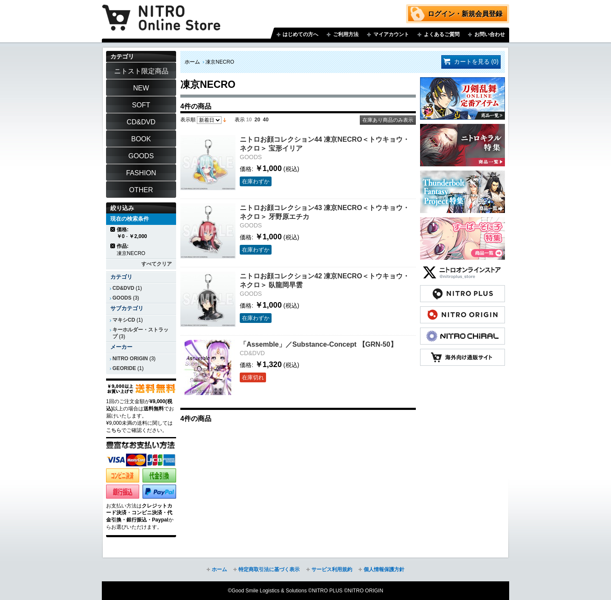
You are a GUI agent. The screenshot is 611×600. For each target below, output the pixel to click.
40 (266, 120)
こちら (113, 430)
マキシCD (123, 320)
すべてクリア (156, 264)
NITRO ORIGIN (130, 359)
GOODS (122, 298)
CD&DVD (123, 288)
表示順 (188, 120)
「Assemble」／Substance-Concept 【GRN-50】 (318, 344)
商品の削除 (113, 229)
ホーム (192, 62)
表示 (240, 120)
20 (257, 120)
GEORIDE (124, 368)
